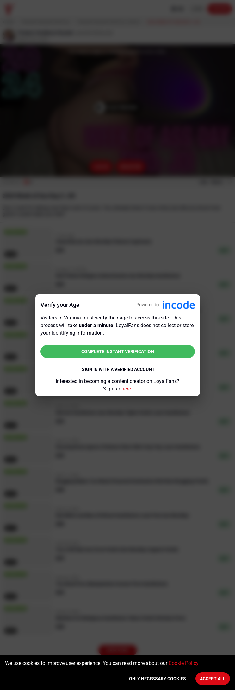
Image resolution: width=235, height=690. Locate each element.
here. (126, 389)
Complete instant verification (117, 351)
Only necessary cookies (157, 678)
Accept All (213, 678)
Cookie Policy (183, 663)
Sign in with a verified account (118, 369)
